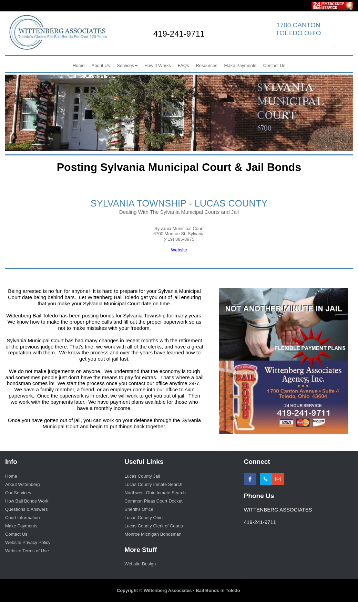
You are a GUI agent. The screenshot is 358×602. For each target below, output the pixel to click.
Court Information (22, 517)
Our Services (18, 492)
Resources (206, 65)
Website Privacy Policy (27, 542)
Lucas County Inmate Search (153, 484)
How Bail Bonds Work (26, 501)
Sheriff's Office (138, 509)
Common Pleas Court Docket (153, 501)
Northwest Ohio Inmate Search (155, 492)
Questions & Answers (26, 509)
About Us (101, 65)
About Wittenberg (22, 484)
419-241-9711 (179, 33)
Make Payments (240, 65)
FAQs (183, 65)
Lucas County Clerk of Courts (153, 525)
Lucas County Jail (142, 476)
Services (127, 65)
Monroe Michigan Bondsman (152, 534)
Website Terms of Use (27, 550)
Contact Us (274, 65)
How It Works (157, 65)
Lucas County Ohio (143, 517)
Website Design (140, 563)
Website (179, 249)
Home (79, 65)
